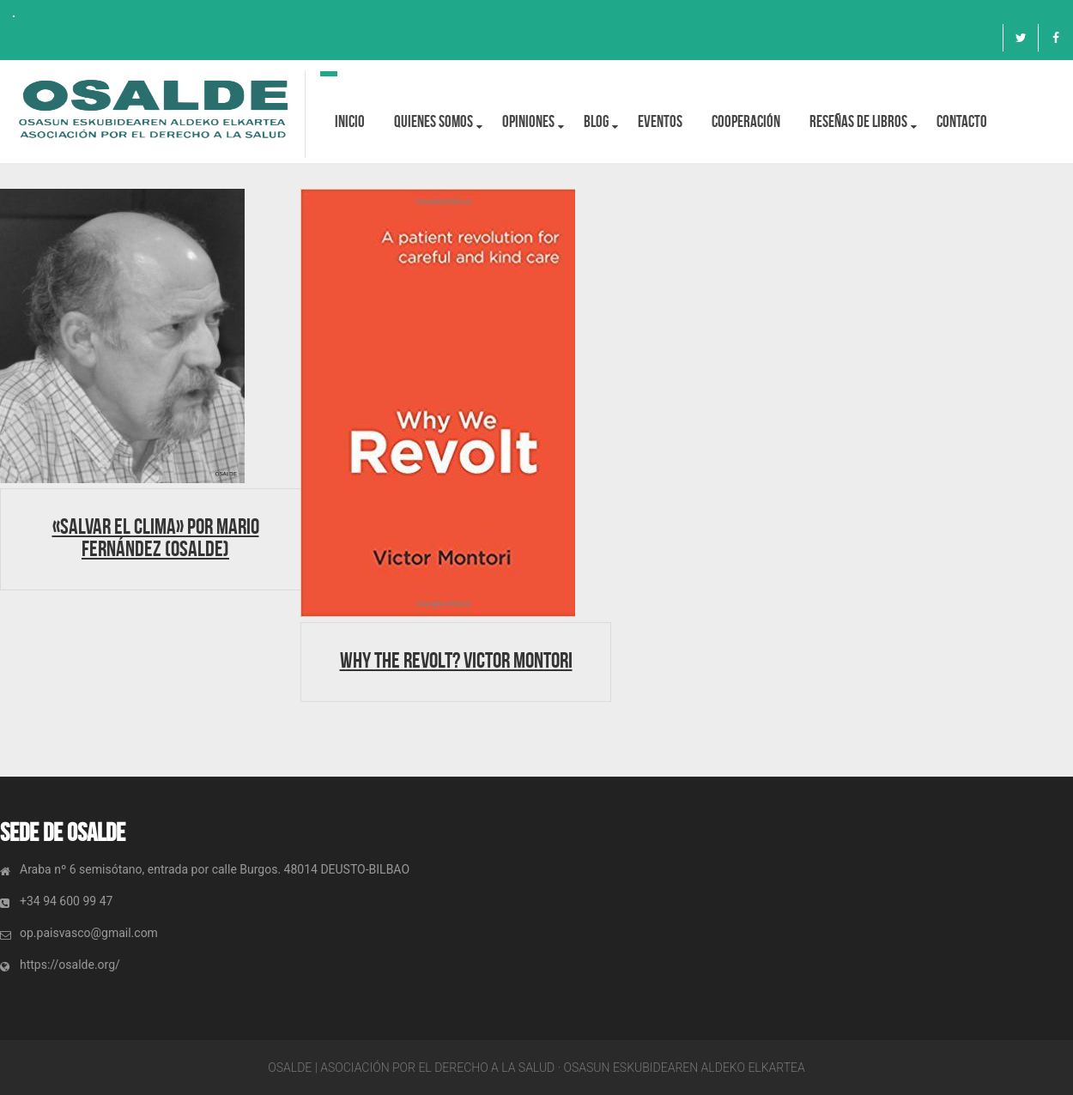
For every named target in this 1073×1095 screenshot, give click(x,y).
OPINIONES (528, 121)
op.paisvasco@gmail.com (89, 933)
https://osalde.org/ (70, 964)
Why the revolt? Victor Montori (456, 660)
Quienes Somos (433, 121)
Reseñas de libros (858, 121)
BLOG (596, 121)
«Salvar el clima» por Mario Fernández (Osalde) (155, 537)
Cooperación (746, 121)
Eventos (660, 121)
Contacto (962, 121)
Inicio (350, 121)
